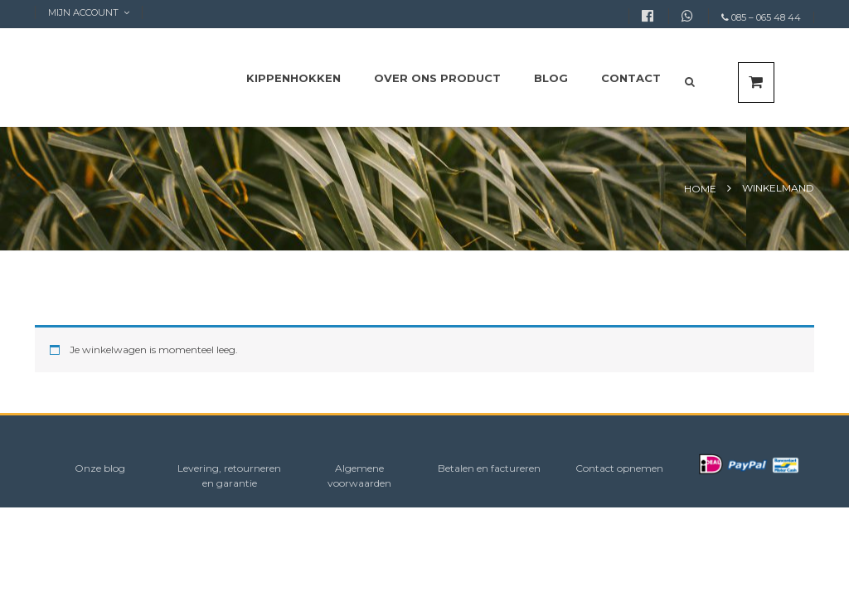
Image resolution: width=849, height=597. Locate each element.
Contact (631, 78)
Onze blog (100, 468)
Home (700, 188)
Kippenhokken (293, 78)
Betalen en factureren (489, 468)
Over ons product (437, 78)
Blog (551, 78)
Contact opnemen (619, 468)
